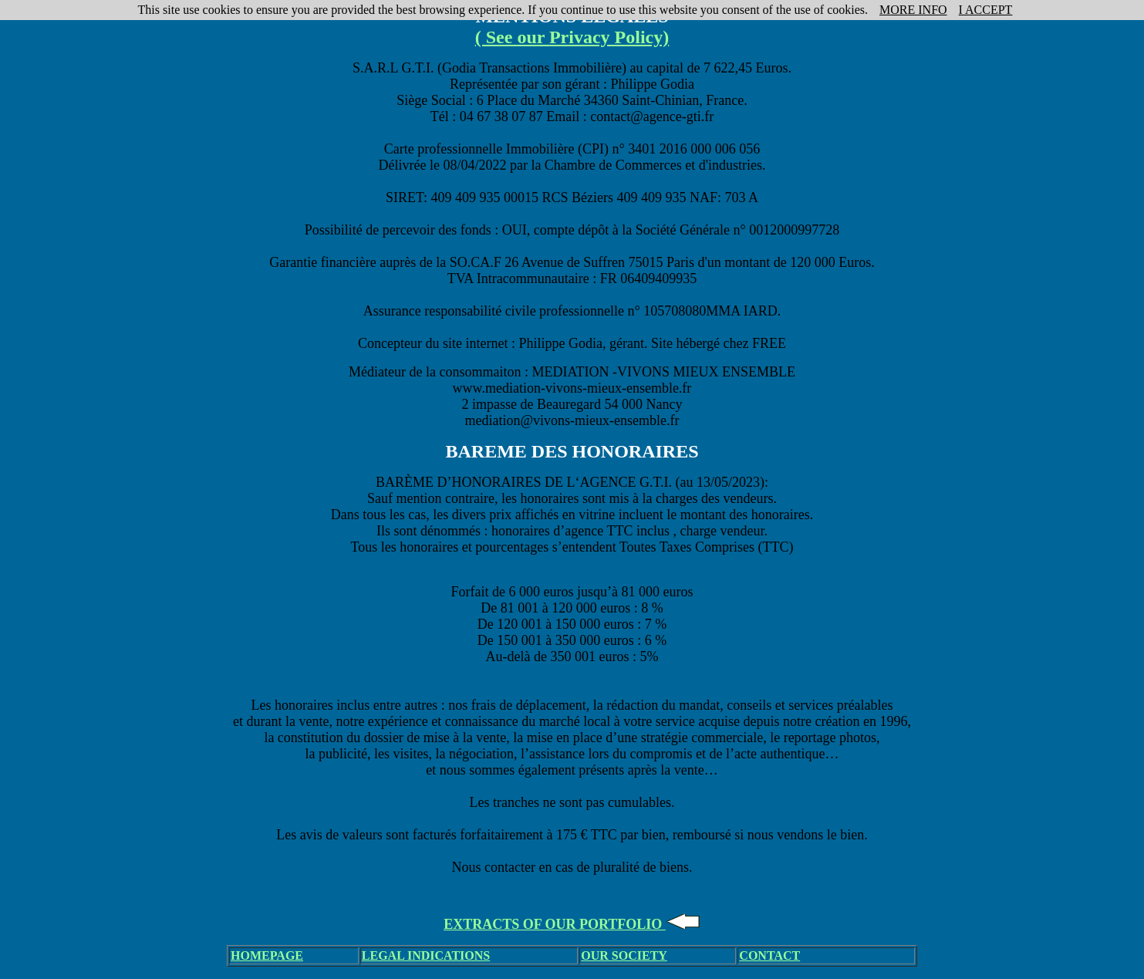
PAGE (286, 955)
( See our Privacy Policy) (572, 37)
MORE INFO (913, 9)
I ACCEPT (986, 9)
